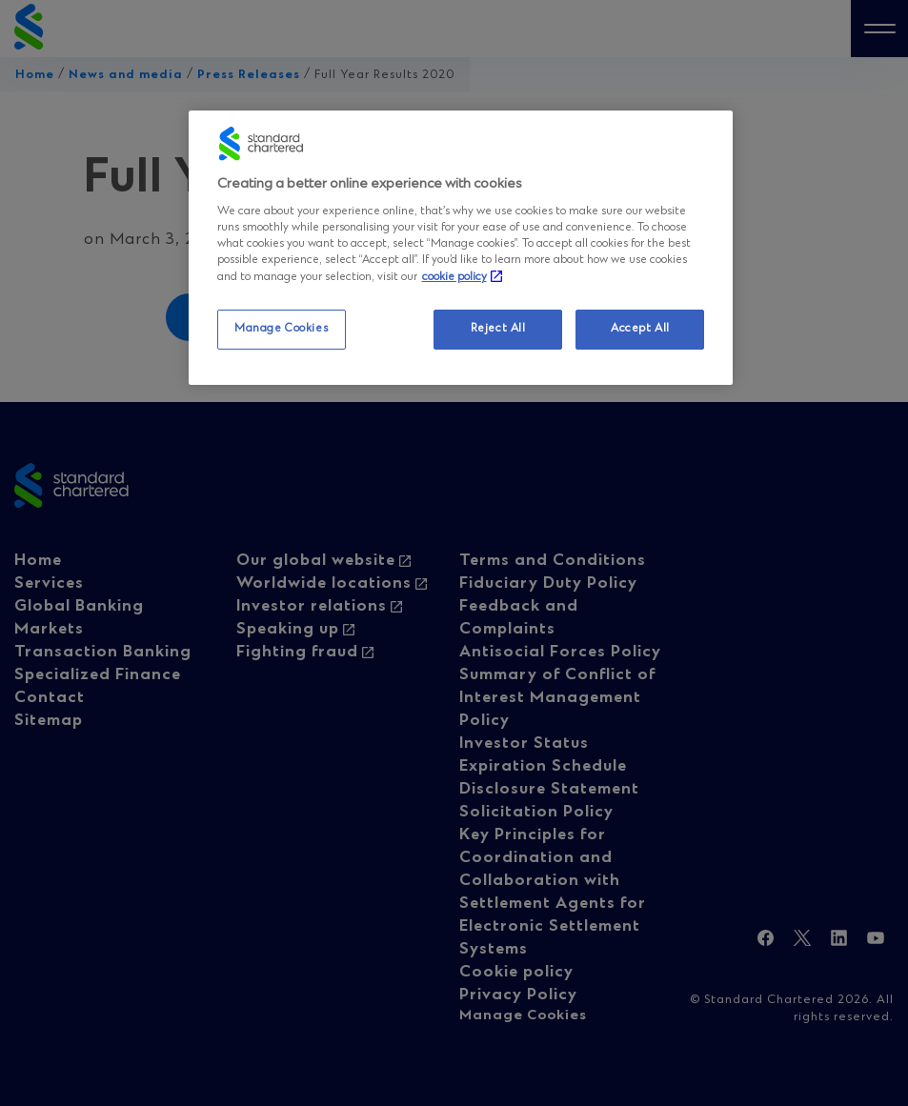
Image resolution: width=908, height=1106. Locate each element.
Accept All (640, 328)
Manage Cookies (281, 328)
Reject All (498, 328)
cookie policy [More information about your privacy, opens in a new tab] (454, 277)
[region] (461, 248)
